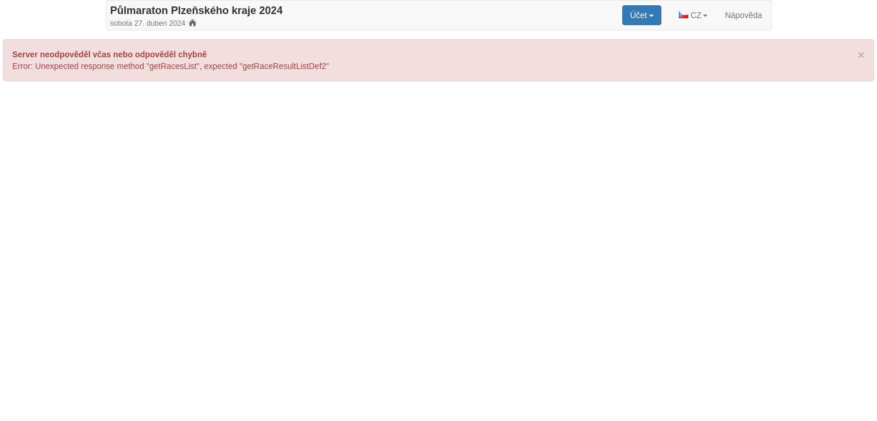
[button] (693, 15)
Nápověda (743, 15)
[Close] (861, 55)
